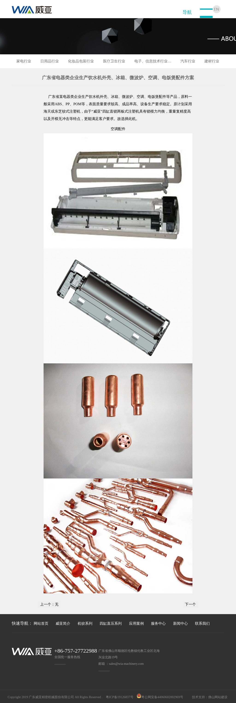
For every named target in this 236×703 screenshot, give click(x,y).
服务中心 (158, 623)
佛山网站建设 (217, 697)
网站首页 (41, 623)
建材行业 (211, 61)
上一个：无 (49, 604)
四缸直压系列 (111, 623)
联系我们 (202, 623)
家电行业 (23, 61)
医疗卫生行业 (114, 61)
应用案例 (136, 623)
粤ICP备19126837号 (119, 697)
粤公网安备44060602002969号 (162, 697)
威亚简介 (63, 623)
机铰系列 (85, 623)
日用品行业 (49, 61)
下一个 (190, 604)
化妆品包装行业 (81, 61)
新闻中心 (180, 623)
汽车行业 (187, 61)
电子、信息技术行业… (152, 61)
